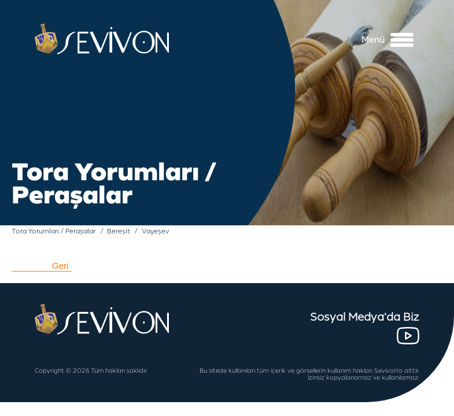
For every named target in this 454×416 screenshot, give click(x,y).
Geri (60, 265)
